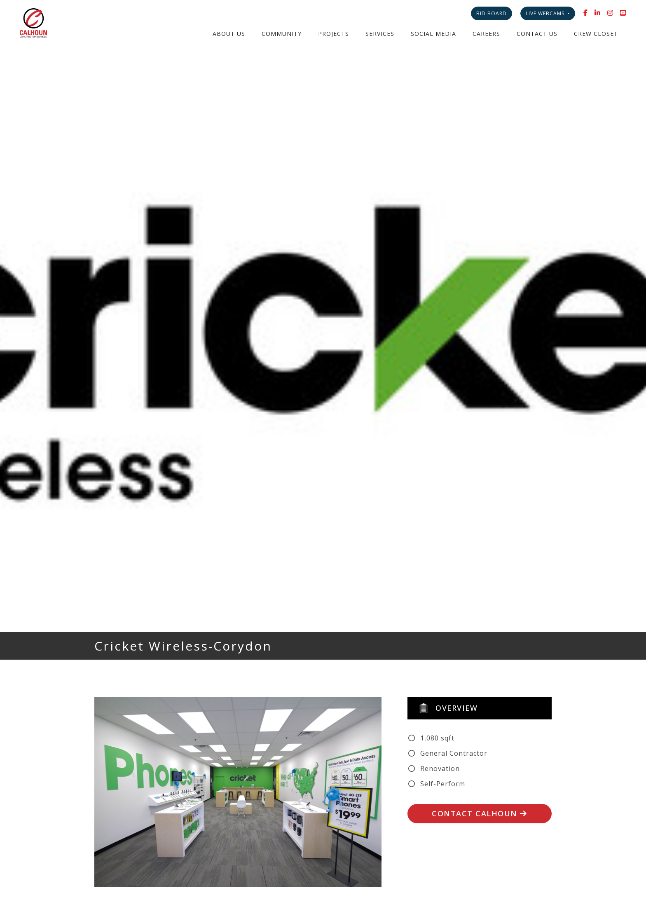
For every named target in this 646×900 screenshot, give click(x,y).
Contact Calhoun (479, 813)
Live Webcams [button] (546, 13)
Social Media (433, 34)
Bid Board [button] (491, 13)
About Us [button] (229, 34)
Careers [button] (486, 34)
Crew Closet (596, 34)
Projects (333, 34)
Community (282, 34)
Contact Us (537, 34)
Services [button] (379, 34)
